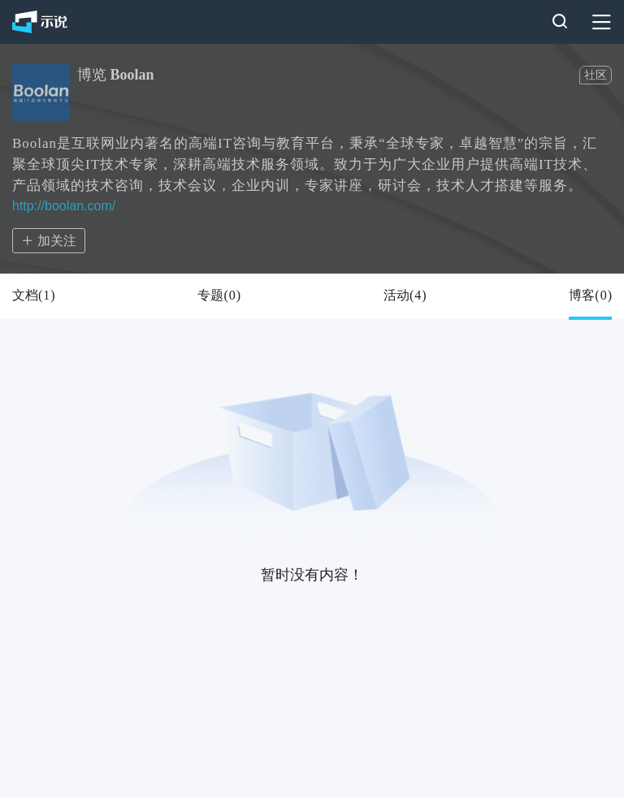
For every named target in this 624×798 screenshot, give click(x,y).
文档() (33, 295)
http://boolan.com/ (63, 206)
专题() (218, 295)
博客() (590, 295)
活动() (405, 295)
